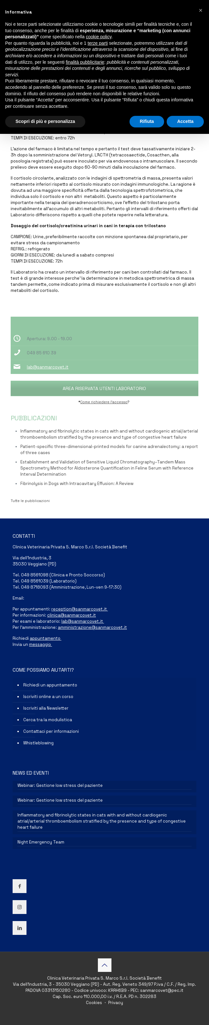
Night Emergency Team (40, 842)
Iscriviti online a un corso (48, 696)
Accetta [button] (185, 121)
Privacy (115, 1002)
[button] (200, 10)
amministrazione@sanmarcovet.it (92, 627)
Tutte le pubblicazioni (30, 501)
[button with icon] (19, 886)
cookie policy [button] (98, 36)
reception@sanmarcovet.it (79, 609)
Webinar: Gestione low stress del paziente (60, 785)
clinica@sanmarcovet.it (71, 615)
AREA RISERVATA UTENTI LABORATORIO (104, 388)
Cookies (94, 1002)
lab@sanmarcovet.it (47, 367)
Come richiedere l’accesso (104, 402)
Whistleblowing (38, 743)
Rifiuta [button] (147, 121)
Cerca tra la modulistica (47, 719)
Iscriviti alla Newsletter (45, 708)
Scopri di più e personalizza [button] (45, 121)
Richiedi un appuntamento (50, 685)
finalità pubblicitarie (85, 62)
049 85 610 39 (41, 353)
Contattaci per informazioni (51, 731)
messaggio (40, 644)
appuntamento (45, 638)
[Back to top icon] (104, 965)
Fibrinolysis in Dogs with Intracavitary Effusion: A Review (76, 483)
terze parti (98, 43)
